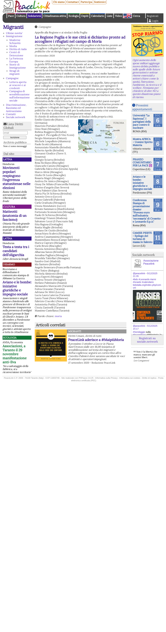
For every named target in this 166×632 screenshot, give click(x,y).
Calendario (97, 15)
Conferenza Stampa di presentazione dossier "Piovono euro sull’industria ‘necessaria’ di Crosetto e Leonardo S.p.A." (147, 210)
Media (13, 46)
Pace (11, 15)
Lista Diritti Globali (13, 126)
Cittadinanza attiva (54, 15)
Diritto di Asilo (18, 49)
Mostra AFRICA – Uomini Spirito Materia (142, 142)
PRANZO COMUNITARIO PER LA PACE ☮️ (142, 162)
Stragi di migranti (14, 72)
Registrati (152, 15)
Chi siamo (59, 2)
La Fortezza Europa (16, 60)
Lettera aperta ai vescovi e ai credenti (17, 85)
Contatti (11, 114)
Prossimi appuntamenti (142, 107)
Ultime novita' (14, 33)
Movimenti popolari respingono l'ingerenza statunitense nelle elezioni (16, 178)
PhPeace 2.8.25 (86, 378)
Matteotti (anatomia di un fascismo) (15, 215)
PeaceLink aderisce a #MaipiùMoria (96, 340)
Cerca (136, 15)
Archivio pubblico (15, 142)
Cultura (20, 15)
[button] (80, 292)
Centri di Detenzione (16, 54)
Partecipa (86, 2)
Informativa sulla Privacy (106, 378)
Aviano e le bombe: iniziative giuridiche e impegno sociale (17, 288)
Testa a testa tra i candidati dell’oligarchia (16, 251)
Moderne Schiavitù (15, 41)
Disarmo (9, 264)
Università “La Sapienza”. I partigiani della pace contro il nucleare (142, 121)
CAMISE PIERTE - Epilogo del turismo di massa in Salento (142, 237)
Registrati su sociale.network (147, 339)
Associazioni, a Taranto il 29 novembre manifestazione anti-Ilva (15, 354)
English (127, 15)
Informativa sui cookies (129, 378)
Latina (7, 159)
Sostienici (100, 2)
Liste (109, 15)
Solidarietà (34, 15)
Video (118, 15)
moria (58, 316)
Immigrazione (14, 36)
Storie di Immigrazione (17, 66)
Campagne (12, 78)
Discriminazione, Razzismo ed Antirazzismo (16, 107)
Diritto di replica (149, 378)
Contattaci (72, 2)
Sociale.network (15, 117)
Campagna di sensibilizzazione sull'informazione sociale (19, 96)
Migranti (13, 27)
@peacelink (139, 273)
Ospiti (84, 15)
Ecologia (74, 15)
